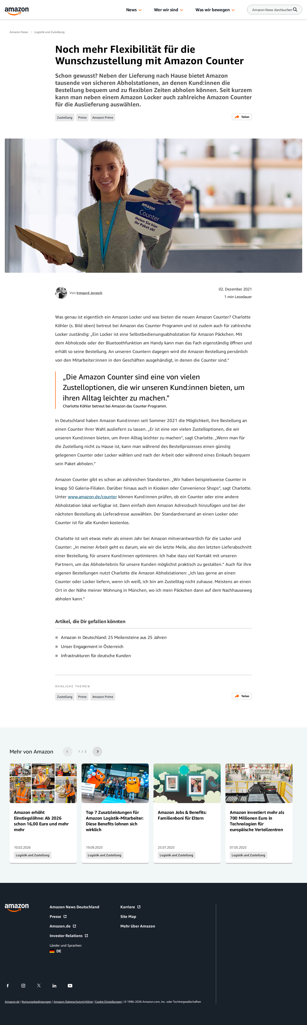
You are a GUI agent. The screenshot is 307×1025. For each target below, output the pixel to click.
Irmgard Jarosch (89, 293)
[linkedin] (57, 985)
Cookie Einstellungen (108, 1001)
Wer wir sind (166, 9)
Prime (82, 117)
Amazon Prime (102, 117)
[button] (140, 10)
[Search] (272, 9)
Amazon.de (63, 926)
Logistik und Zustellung (49, 32)
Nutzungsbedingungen (36, 1001)
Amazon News (19, 32)
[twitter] (42, 985)
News (131, 9)
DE (55, 951)
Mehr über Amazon (137, 926)
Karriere (130, 906)
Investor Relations (69, 935)
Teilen (242, 117)
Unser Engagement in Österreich (92, 646)
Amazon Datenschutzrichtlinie (73, 1001)
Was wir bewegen (212, 9)
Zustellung (64, 117)
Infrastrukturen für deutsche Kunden (96, 655)
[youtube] (73, 985)
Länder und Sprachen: (66, 945)
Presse (58, 916)
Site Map (128, 916)
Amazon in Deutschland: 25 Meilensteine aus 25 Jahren (114, 637)
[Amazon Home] (17, 11)
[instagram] (26, 985)
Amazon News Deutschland (74, 906)
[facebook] (11, 985)
